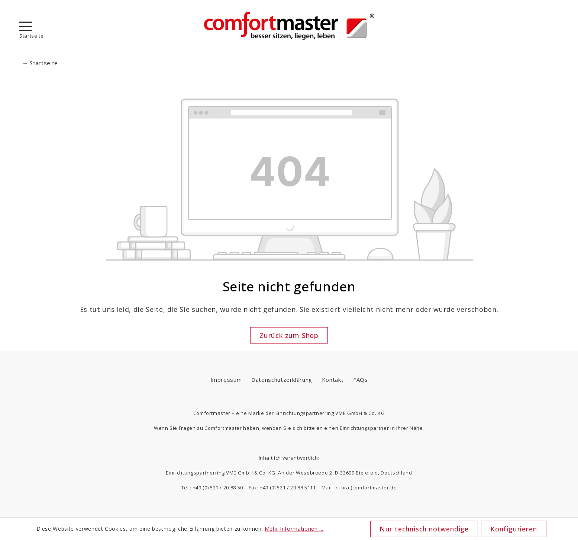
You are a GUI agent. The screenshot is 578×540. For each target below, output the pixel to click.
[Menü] (25, 26)
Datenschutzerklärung (281, 379)
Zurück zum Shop (289, 335)
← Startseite (40, 63)
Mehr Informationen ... (294, 528)
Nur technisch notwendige (424, 528)
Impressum (226, 379)
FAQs (360, 379)
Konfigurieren (513, 528)
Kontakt (333, 379)
